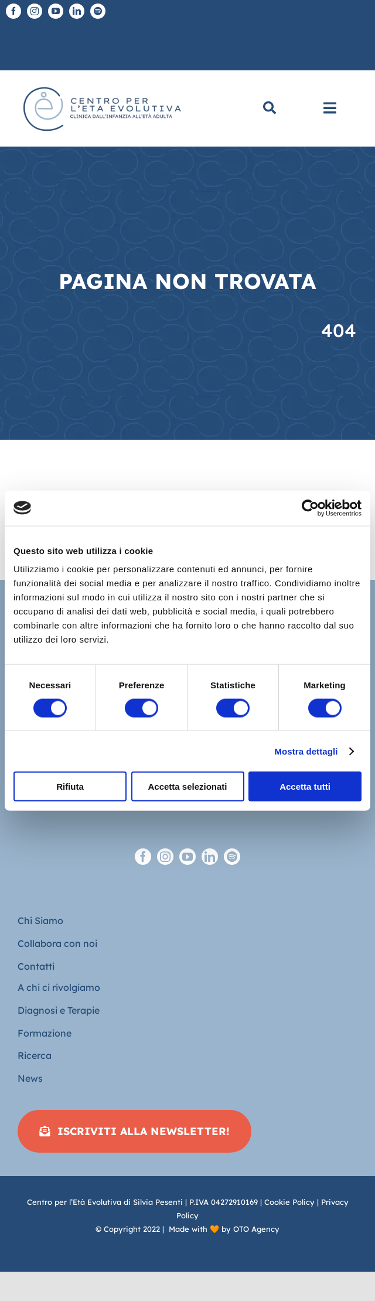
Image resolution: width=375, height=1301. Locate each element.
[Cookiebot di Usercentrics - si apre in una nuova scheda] (310, 508)
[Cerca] (269, 108)
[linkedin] (76, 11)
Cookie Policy (289, 1202)
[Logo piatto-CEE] (101, 83)
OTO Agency (256, 1229)
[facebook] (13, 11)
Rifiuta (70, 787)
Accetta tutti (304, 787)
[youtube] (55, 11)
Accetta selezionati (187, 787)
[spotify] (97, 11)
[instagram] (34, 11)
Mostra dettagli (306, 751)
